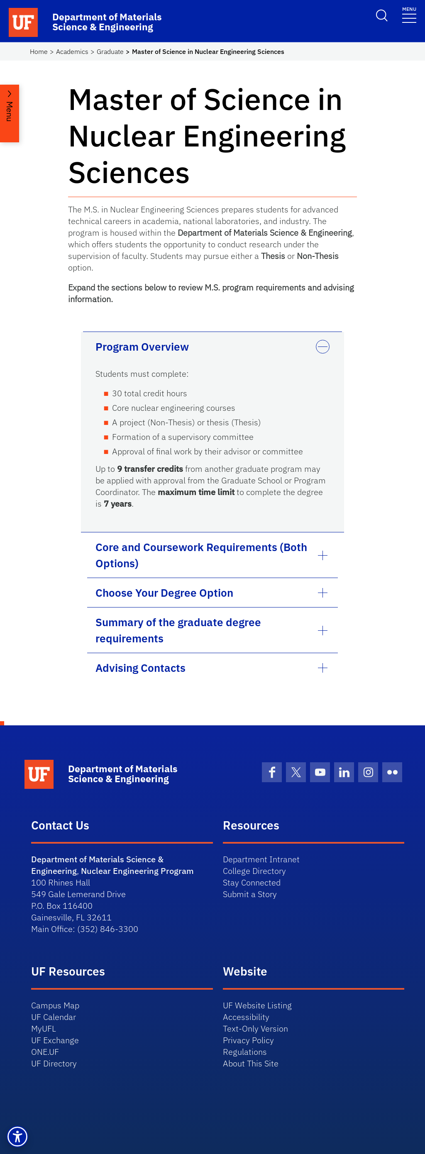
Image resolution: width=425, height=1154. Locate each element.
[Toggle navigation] (409, 14)
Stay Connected (252, 882)
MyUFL (43, 1028)
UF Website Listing (257, 1005)
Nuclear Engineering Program (137, 870)
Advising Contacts (140, 668)
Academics (72, 51)
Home (39, 51)
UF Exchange (55, 1040)
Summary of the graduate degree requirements (178, 630)
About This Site (250, 1063)
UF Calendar (53, 1016)
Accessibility (246, 1016)
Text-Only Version (255, 1028)
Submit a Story (250, 894)
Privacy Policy (248, 1040)
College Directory (254, 870)
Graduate (110, 51)
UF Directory (54, 1063)
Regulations (245, 1051)
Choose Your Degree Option (164, 593)
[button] (17, 1136)
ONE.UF (45, 1051)
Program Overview (142, 346)
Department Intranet (261, 859)
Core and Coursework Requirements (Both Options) (201, 555)
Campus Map (55, 1005)
